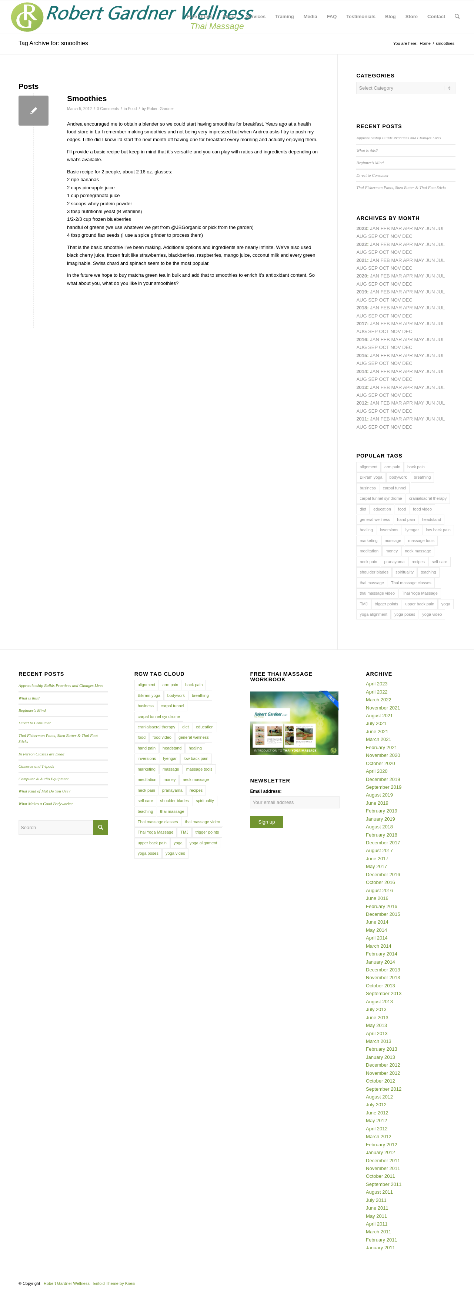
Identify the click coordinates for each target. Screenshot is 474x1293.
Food (132, 108)
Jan (374, 292)
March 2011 (378, 1231)
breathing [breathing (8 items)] (422, 477)
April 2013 (377, 1033)
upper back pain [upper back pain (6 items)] (419, 604)
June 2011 (377, 1208)
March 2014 (378, 946)
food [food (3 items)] (402, 509)
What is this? (367, 150)
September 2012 (383, 1089)
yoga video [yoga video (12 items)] (432, 614)
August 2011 (379, 1192)
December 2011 (383, 1160)
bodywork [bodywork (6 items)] (398, 477)
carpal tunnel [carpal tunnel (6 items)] (394, 488)
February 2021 (381, 747)
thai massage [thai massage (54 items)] (372, 583)
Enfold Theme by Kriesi (114, 1283)
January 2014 (380, 962)
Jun (430, 260)
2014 (361, 371)
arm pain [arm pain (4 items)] (392, 467)
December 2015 (383, 914)
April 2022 (377, 692)
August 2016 (379, 890)
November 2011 (383, 1168)
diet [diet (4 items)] (363, 509)
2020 (361, 276)
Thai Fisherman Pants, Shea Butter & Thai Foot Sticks (401, 187)
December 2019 (383, 779)
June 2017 (377, 858)
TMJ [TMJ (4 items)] (363, 604)
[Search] (457, 16)
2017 (361, 323)
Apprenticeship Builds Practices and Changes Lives (398, 138)
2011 (361, 419)
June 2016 (377, 898)
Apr (408, 228)
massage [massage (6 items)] (393, 540)
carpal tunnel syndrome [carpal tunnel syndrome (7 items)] (381, 498)
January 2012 (380, 1152)
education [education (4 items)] (382, 509)
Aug (361, 268)
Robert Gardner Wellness (67, 1283)
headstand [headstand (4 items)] (431, 519)
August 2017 (379, 850)
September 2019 (383, 787)
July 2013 (376, 1009)
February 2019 (381, 811)
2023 (361, 228)
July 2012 (376, 1104)
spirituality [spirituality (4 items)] (404, 572)
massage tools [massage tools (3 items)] (421, 540)
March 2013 (378, 1041)
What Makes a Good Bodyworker (46, 803)
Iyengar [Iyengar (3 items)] (412, 530)
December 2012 (383, 1065)
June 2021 (377, 731)
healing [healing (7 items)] (366, 530)
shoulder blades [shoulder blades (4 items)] (374, 572)
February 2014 (381, 954)
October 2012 (380, 1081)
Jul (440, 260)
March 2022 (378, 699)
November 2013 (383, 977)
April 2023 (377, 684)
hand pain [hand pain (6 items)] (406, 519)
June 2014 (377, 922)
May (419, 323)
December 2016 (383, 874)
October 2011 (380, 1176)
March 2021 (378, 739)
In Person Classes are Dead (41, 754)
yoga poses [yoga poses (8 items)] (404, 614)
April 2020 (377, 771)
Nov (395, 268)
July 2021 (376, 723)
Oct (384, 284)
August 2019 (379, 795)
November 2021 (383, 708)
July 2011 (376, 1200)
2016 (361, 339)
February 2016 (381, 906)
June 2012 (377, 1113)
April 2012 (377, 1128)
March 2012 (378, 1136)
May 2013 (376, 1025)
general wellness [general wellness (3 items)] (375, 519)
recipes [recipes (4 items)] (418, 561)
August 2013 (379, 1001)
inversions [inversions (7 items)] (389, 530)
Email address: (265, 791)
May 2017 (376, 866)
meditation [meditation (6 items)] (369, 551)
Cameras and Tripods (36, 766)
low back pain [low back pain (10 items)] (438, 530)
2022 (361, 244)
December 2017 (383, 842)
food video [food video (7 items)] (422, 509)
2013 (361, 387)
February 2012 (381, 1144)
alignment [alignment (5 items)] (368, 467)
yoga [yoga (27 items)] (445, 604)
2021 (361, 260)
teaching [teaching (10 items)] (428, 572)
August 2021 (379, 715)
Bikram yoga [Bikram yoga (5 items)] (371, 477)
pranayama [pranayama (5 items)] (394, 561)
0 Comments (108, 108)
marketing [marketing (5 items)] (368, 540)
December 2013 (383, 970)
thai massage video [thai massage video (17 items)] (377, 593)
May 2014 (376, 930)
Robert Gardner (160, 108)
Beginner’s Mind (370, 162)
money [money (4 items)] (391, 551)
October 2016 (380, 882)
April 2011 (377, 1224)
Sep (373, 300)
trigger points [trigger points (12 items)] (386, 604)
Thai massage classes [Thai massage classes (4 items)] (411, 583)
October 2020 (380, 763)
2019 (361, 292)
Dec (407, 300)
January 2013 (380, 1057)
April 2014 (377, 938)
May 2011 (376, 1216)
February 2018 (381, 835)
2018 (361, 307)
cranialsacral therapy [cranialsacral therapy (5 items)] (428, 498)
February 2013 (381, 1049)
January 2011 (380, 1247)
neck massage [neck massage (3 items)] (418, 551)
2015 (361, 355)
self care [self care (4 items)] (439, 561)
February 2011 (381, 1240)
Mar (396, 244)
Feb (385, 260)
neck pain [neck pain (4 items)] (368, 561)
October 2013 (380, 985)
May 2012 (376, 1120)
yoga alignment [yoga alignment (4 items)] (373, 614)
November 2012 (383, 1073)
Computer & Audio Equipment (44, 779)
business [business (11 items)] (367, 488)
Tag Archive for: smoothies (53, 43)
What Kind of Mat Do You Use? (44, 791)
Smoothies (87, 98)
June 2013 (377, 1017)
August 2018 (379, 827)
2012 (361, 403)
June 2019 (377, 803)
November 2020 (383, 755)
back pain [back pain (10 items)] (416, 467)
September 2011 (383, 1184)
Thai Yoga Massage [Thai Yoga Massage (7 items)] (420, 593)
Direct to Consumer (372, 175)
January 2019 (380, 819)
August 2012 (379, 1097)
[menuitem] (199, 16)
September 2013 (383, 993)
